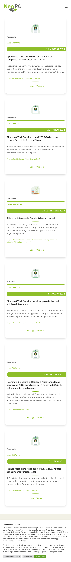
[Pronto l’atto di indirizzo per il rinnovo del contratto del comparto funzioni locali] (36, 468)
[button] (66, 8)
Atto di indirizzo (17, 78)
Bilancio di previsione (33, 240)
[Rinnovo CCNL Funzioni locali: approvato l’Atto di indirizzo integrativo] (36, 300)
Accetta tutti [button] (40, 556)
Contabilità (12, 198)
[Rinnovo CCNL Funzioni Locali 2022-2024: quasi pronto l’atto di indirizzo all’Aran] (36, 136)
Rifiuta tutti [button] (28, 556)
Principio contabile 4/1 (22, 242)
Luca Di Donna (13, 42)
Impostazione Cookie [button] (12, 556)
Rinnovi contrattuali (32, 78)
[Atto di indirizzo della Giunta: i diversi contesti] (36, 218)
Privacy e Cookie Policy (30, 547)
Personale (11, 37)
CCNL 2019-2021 (32, 490)
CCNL (27, 410)
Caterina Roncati (14, 204)
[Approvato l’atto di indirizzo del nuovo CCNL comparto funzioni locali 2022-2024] (36, 55)
